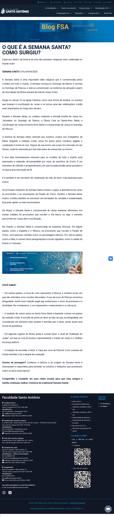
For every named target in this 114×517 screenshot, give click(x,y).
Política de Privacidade (77, 503)
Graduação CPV (103, 8)
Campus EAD (94, 13)
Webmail (97, 2)
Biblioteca (43, 2)
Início (32, 40)
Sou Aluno (68, 2)
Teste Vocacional (68, 8)
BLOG (38, 40)
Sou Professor (56, 2)
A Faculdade (51, 8)
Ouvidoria (108, 2)
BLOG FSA (108, 13)
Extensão (80, 13)
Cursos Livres (85, 8)
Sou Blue (88, 2)
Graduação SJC (64, 13)
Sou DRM (78, 2)
